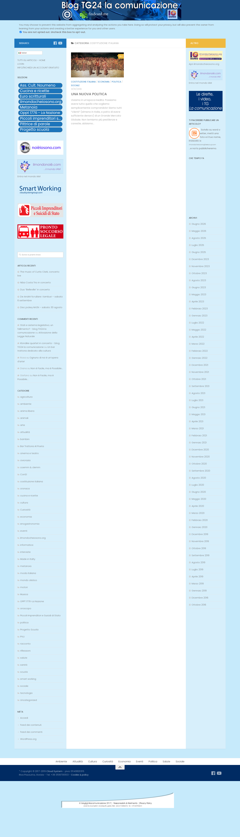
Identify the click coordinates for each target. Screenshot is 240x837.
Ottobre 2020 (199, 463)
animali (24, 418)
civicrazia (25, 460)
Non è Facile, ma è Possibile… (47, 368)
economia (103, 81)
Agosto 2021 (198, 393)
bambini (24, 439)
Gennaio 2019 (199, 590)
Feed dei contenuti (30, 724)
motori (24, 587)
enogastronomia (29, 523)
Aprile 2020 (198, 506)
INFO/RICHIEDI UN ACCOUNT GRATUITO (38, 67)
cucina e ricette (29, 495)
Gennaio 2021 (199, 442)
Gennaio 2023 (199, 315)
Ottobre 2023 (199, 273)
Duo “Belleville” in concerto (35, 289)
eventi (23, 530)
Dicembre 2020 (200, 449)
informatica (26, 545)
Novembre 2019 (200, 541)
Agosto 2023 (199, 280)
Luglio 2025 (198, 245)
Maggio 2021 (198, 414)
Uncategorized (28, 700)
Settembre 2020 (201, 470)
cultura (24, 502)
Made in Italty (27, 559)
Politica (153, 761)
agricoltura (26, 396)
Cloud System (54, 771)
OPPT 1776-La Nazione (32, 601)
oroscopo (25, 608)
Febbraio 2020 (200, 520)
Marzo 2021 (198, 428)
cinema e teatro (29, 453)
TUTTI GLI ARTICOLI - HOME (31, 60)
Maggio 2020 (199, 499)
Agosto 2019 (198, 562)
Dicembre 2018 (200, 597)
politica (116, 81)
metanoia (25, 566)
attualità (25, 432)
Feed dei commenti (31, 732)
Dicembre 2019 (200, 534)
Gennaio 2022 (199, 357)
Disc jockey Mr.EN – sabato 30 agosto (41, 307)
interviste (25, 552)
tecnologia (26, 693)
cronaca (25, 488)
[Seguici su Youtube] (60, 43)
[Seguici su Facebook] (55, 43)
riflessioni (25, 650)
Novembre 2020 (201, 456)
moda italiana (28, 573)
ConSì (23, 474)
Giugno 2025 (199, 252)
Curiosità (25, 509)
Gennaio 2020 (199, 527)
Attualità (78, 761)
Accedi (24, 717)
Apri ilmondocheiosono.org (204, 64)
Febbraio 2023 (200, 308)
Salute (166, 761)
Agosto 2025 (199, 238)
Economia (124, 761)
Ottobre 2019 (199, 548)
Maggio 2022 (199, 329)
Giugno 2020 (199, 491)
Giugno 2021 (198, 407)
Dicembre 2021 (200, 365)
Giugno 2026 (199, 223)
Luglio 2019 (197, 569)
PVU (22, 636)
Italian (22, 53)
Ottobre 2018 (199, 604)
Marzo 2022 (198, 343)
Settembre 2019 (200, 555)
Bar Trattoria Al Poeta (32, 446)
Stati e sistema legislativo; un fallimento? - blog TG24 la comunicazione (35, 328)
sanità (23, 664)
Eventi (139, 761)
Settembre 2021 (200, 386)
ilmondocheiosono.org (33, 537)
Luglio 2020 (198, 484)
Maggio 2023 (199, 294)
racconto (25, 643)
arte (22, 425)
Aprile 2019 (197, 576)
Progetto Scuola (29, 629)
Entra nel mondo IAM (28, 176)
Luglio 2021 (197, 400)
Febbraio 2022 (200, 350)
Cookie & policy (79, 774)
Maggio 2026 (199, 231)
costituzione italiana (83, 81)
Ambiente (61, 761)
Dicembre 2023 (200, 259)
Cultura (92, 761)
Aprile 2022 (198, 336)
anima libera (27, 411)
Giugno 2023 (199, 287)
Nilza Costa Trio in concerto (35, 282)
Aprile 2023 (198, 301)
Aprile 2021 (197, 421)
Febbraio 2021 (199, 435)
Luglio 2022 (198, 322)
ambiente (25, 403)
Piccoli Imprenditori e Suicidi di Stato (40, 615)
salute (23, 657)
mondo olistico (28, 580)
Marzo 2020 (198, 513)
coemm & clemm (30, 467)
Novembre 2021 (200, 372)
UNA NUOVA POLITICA (89, 94)
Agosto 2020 (199, 477)
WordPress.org (28, 739)
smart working (28, 678)
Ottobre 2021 (199, 379)
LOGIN (20, 63)
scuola (24, 671)
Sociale (180, 761)
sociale (75, 85)
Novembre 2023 (201, 266)
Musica (24, 594)
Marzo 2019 (198, 583)
